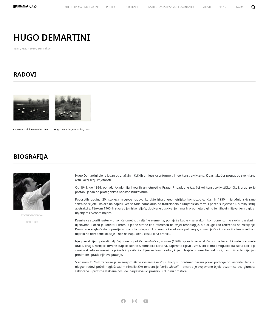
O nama (239, 7)
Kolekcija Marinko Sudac (82, 7)
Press (222, 7)
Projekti (112, 7)
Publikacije (132, 7)
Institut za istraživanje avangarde (171, 7)
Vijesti (207, 7)
